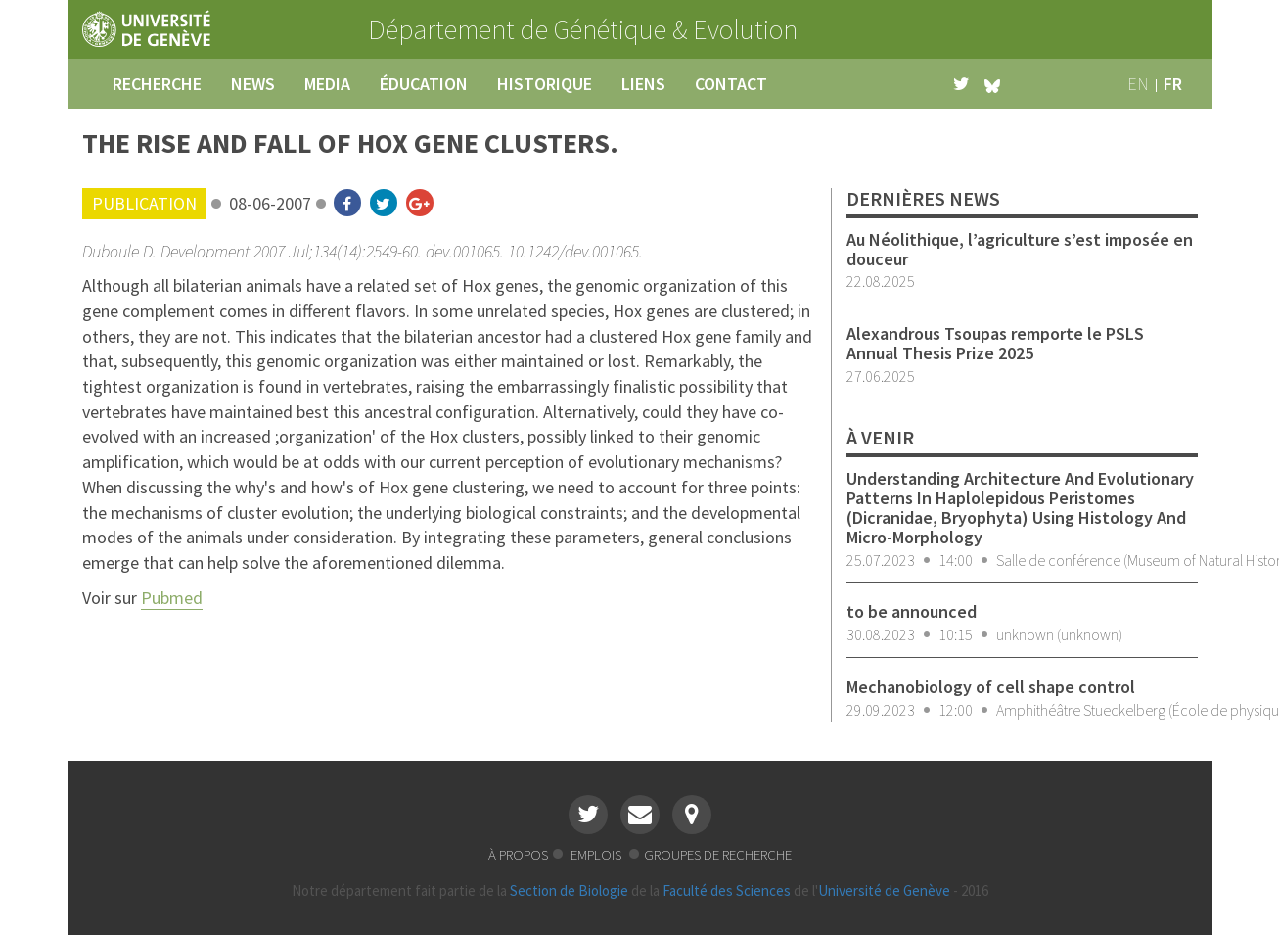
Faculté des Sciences (726, 890)
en (1138, 83)
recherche (157, 83)
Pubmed (172, 597)
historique (544, 83)
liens (643, 83)
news (253, 83)
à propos (518, 854)
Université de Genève (884, 890)
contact (731, 83)
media (327, 83)
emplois (597, 854)
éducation (424, 83)
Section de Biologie (569, 890)
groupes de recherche (718, 854)
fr (1173, 83)
